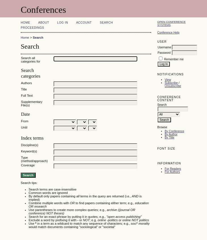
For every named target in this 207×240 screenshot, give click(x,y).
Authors (26, 83)
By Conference (174, 131)
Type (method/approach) (34, 159)
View (168, 79)
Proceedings (32, 27)
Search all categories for (30, 59)
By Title (169, 137)
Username (164, 47)
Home (25, 22)
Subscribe (171, 82)
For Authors (172, 171)
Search (106, 22)
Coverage (28, 165)
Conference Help (168, 32)
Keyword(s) (29, 151)
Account (84, 22)
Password (164, 52)
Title (24, 89)
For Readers (173, 168)
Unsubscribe (173, 86)
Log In (62, 22)
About (43, 22)
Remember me (174, 59)
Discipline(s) (29, 145)
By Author (171, 134)
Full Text (27, 95)
